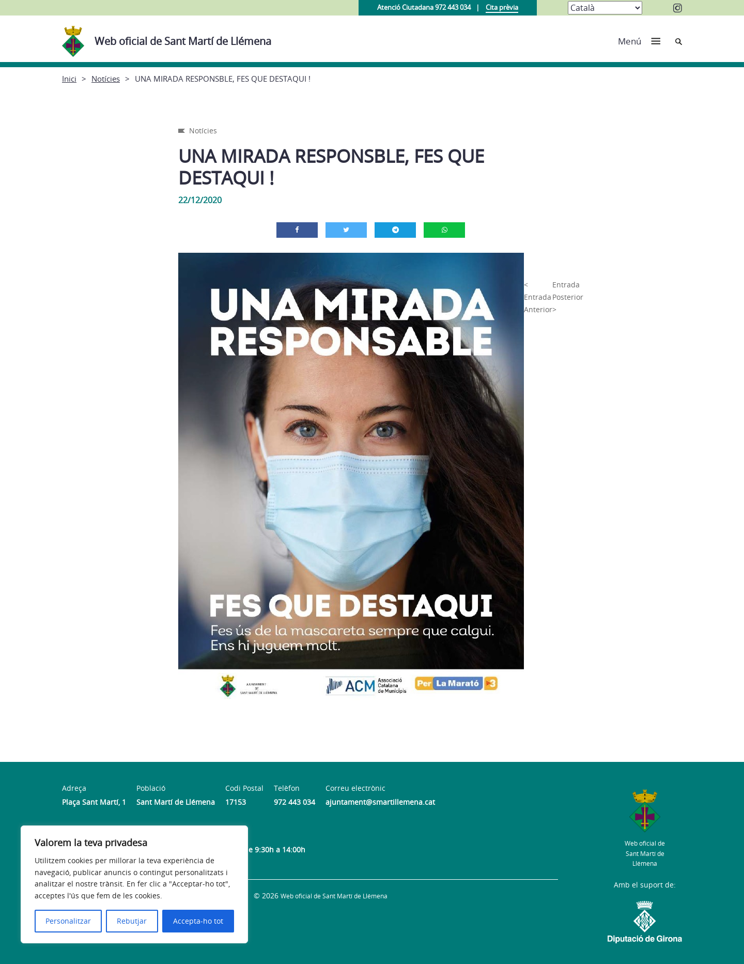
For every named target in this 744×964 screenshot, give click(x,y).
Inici (69, 78)
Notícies (105, 78)
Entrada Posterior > (567, 297)
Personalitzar (68, 921)
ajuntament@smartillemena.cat (380, 802)
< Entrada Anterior (538, 297)
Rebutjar (132, 921)
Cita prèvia (502, 7)
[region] (134, 884)
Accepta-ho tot (198, 921)
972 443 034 (294, 802)
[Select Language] (605, 7)
